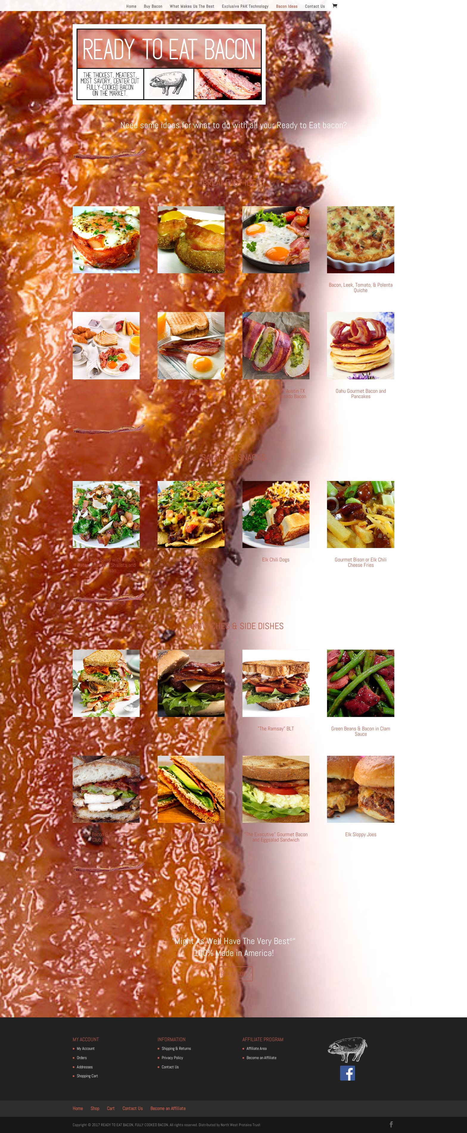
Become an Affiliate (261, 1057)
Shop (95, 1108)
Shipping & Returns (176, 1048)
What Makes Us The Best (192, 6)
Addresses (85, 1067)
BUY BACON (233, 974)
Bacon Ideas (287, 6)
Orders (82, 1057)
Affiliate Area (257, 1048)
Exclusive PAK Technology (245, 6)
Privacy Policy (172, 1057)
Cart (111, 1108)
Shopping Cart (87, 1075)
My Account (86, 1048)
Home (131, 6)
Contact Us (315, 6)
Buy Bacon (153, 6)
